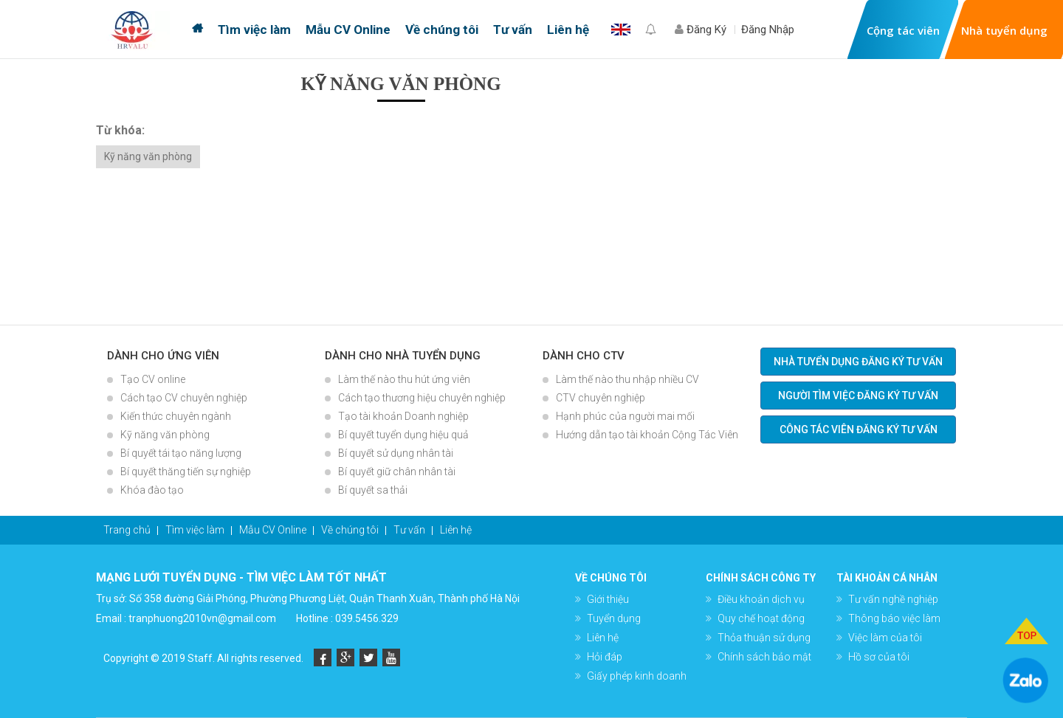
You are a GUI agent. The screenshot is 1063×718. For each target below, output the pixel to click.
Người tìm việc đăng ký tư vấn (858, 395)
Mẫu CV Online (348, 29)
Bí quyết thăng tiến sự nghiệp (185, 471)
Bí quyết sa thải (372, 490)
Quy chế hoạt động (761, 618)
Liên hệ (568, 29)
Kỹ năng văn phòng (148, 156)
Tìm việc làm (254, 29)
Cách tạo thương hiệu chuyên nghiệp (422, 398)
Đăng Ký (700, 29)
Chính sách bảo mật (764, 657)
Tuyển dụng (614, 618)
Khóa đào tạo (152, 490)
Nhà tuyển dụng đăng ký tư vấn (858, 361)
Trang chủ (197, 29)
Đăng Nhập (767, 29)
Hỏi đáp (604, 657)
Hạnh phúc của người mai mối (625, 416)
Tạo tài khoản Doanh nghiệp (403, 416)
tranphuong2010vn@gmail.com (202, 618)
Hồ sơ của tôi (878, 657)
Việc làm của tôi (885, 637)
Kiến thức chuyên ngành (175, 416)
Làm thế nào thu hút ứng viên (404, 379)
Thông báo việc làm (894, 618)
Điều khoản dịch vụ (761, 599)
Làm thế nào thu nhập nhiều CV (627, 379)
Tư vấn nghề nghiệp (893, 599)
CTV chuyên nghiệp (600, 398)
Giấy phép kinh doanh (637, 676)
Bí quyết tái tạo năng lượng (180, 453)
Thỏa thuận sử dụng (764, 637)
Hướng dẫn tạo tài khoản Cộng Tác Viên (647, 435)
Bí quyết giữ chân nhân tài (396, 471)
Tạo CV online (152, 379)
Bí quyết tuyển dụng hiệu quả (403, 435)
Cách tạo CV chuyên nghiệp (183, 398)
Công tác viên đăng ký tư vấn (859, 429)
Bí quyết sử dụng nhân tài (395, 453)
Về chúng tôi (441, 29)
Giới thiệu (608, 599)
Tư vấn (512, 29)
